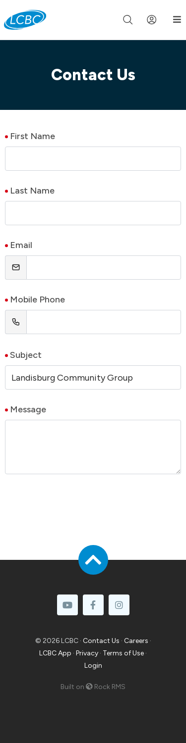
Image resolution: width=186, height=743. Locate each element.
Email (21, 245)
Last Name (32, 190)
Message (28, 409)
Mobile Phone (37, 299)
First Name (32, 136)
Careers (136, 641)
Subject (26, 354)
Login (93, 665)
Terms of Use (123, 653)
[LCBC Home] (25, 20)
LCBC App (55, 653)
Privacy (87, 653)
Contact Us (101, 641)
